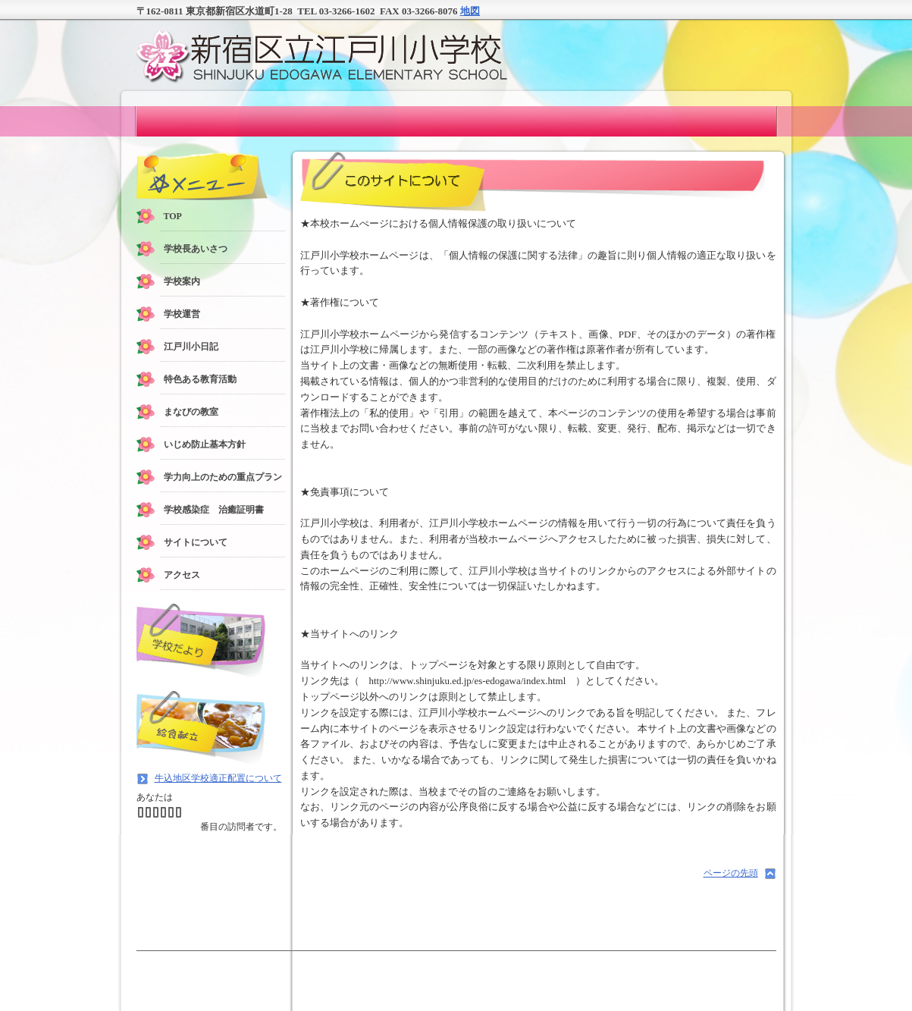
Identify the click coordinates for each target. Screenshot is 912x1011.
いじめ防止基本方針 (205, 444)
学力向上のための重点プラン (223, 477)
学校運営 (182, 314)
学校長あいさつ (195, 248)
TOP (173, 216)
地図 (470, 11)
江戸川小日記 (191, 346)
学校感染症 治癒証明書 (214, 509)
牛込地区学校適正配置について (218, 778)
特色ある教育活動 (200, 379)
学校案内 (182, 281)
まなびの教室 (191, 412)
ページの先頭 (731, 873)
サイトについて (195, 542)
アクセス (182, 575)
